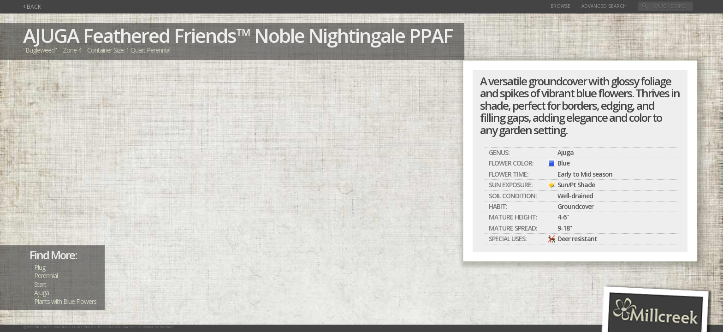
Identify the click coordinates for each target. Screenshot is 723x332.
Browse (560, 6)
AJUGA (51, 35)
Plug (39, 267)
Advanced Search (604, 6)
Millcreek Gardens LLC (56, 327)
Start (40, 284)
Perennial (46, 275)
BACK (32, 7)
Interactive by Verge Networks (144, 327)
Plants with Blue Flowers (65, 301)
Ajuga (41, 292)
